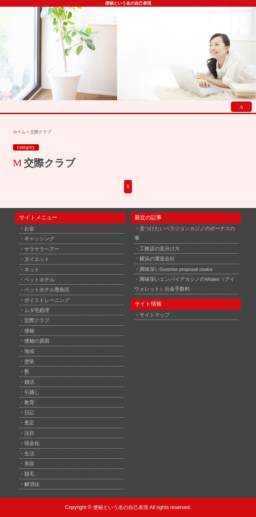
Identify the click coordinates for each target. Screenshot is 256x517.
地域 (29, 351)
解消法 (31, 484)
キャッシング (39, 238)
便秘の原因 (36, 340)
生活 (29, 453)
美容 (29, 463)
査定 (29, 422)
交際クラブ (36, 320)
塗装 (29, 361)
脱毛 (29, 473)
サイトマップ (155, 314)
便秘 (29, 330)
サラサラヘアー (41, 249)
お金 (29, 228)
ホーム (19, 132)
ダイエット (36, 259)
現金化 (31, 443)
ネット (31, 269)
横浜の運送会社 (157, 258)
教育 (29, 402)
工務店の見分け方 (160, 248)
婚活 (29, 382)
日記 (29, 412)
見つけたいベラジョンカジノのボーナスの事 (184, 233)
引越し (31, 392)
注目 (29, 433)
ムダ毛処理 (36, 310)
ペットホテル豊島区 (47, 289)
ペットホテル (39, 279)
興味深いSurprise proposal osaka (176, 269)
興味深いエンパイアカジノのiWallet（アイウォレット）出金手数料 (184, 283)
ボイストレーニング (47, 300)
